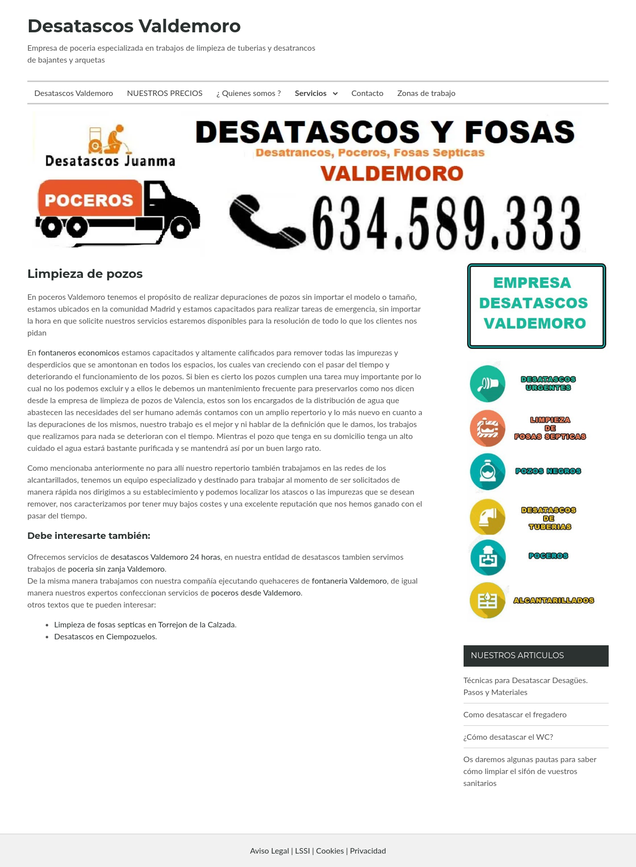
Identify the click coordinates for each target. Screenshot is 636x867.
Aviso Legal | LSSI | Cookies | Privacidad (318, 850)
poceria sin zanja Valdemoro (116, 568)
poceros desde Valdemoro (256, 592)
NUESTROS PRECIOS (165, 92)
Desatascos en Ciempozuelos (104, 636)
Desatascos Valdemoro (134, 26)
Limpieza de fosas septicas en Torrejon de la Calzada (144, 624)
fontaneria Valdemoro (349, 580)
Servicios (311, 92)
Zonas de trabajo (427, 92)
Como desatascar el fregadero (515, 714)
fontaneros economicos (78, 352)
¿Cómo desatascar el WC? (509, 736)
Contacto (367, 92)
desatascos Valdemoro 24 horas (166, 556)
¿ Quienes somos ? (249, 92)
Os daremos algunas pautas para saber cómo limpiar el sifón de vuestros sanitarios (530, 770)
